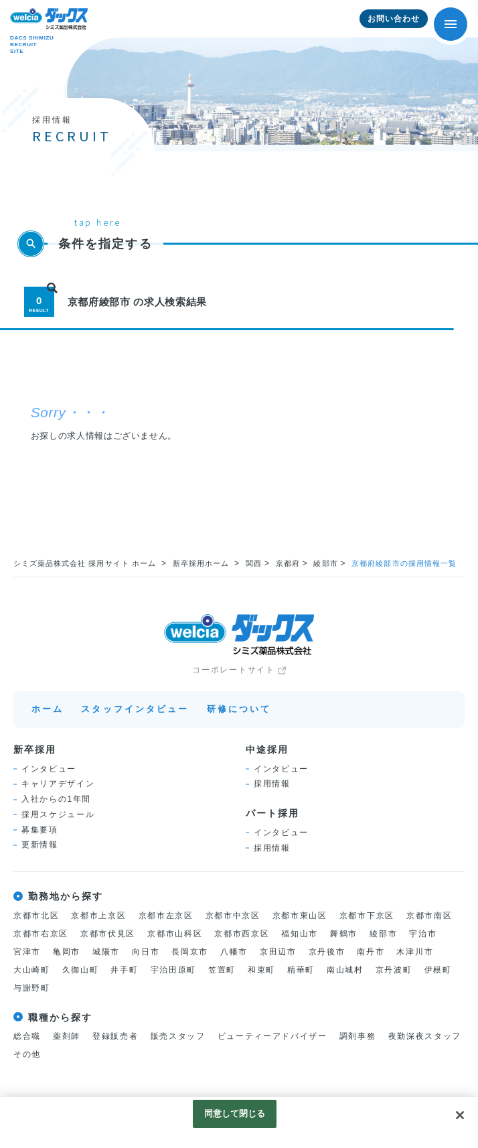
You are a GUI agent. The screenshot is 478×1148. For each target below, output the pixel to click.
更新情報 (39, 844)
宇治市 (422, 933)
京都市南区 (429, 915)
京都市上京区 (98, 915)
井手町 (124, 970)
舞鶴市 (343, 933)
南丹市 (370, 951)
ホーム (47, 709)
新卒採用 (34, 749)
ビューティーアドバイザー (272, 1036)
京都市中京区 (233, 915)
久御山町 (80, 970)
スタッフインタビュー (135, 709)
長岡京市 (189, 951)
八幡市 (234, 951)
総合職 (27, 1036)
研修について (239, 709)
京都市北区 (36, 915)
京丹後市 (327, 951)
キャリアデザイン (57, 783)
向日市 (145, 951)
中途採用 (267, 749)
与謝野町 (31, 988)
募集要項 (39, 830)
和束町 (261, 970)
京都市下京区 (366, 915)
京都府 (288, 563)
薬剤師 (66, 1036)
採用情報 (272, 783)
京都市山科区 (174, 933)
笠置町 (222, 970)
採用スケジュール (57, 814)
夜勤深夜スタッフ (424, 1036)
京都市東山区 (299, 915)
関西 (254, 563)
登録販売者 (115, 1036)
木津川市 (414, 951)
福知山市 (299, 933)
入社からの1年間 (56, 799)
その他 (27, 1054)
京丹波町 (394, 970)
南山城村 (345, 970)
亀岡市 (66, 951)
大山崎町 (31, 970)
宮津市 (27, 951)
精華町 (301, 970)
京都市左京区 (166, 915)
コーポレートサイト (233, 669)
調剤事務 (357, 1036)
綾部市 (325, 563)
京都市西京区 (241, 933)
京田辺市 (278, 951)
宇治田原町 (173, 970)
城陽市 (106, 951)
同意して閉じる (235, 1113)
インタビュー (48, 769)
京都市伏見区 (107, 933)
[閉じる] (460, 1115)
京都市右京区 (40, 933)
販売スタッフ (178, 1036)
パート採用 (272, 813)
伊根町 (438, 970)
